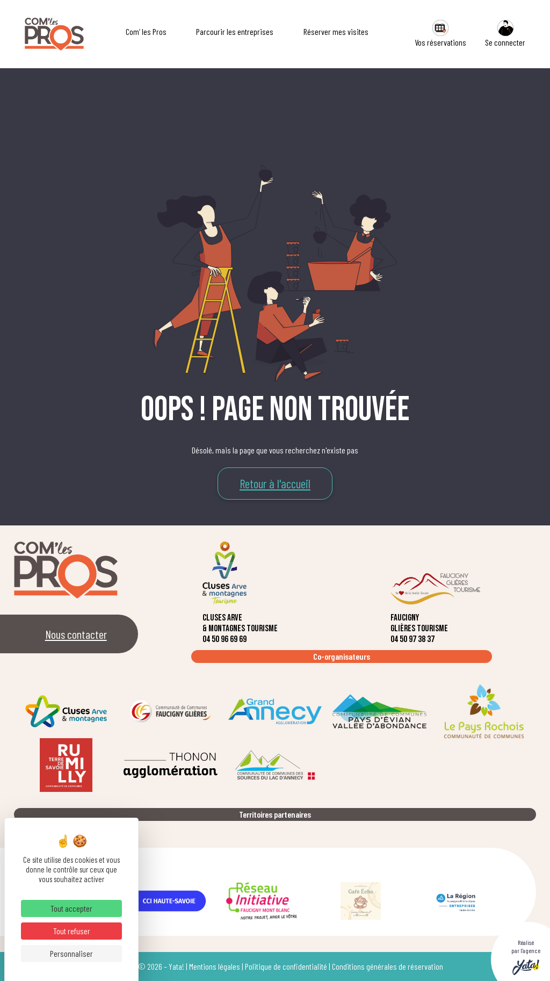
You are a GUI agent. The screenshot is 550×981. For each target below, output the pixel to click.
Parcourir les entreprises (234, 31)
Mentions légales (214, 966)
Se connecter (505, 33)
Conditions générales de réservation (387, 966)
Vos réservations (440, 33)
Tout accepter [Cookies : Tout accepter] (71, 908)
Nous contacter (76, 634)
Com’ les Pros (146, 31)
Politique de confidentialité (286, 966)
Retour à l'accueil (275, 483)
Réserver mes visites (335, 31)
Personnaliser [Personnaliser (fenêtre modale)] (71, 953)
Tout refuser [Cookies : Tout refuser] (71, 931)
